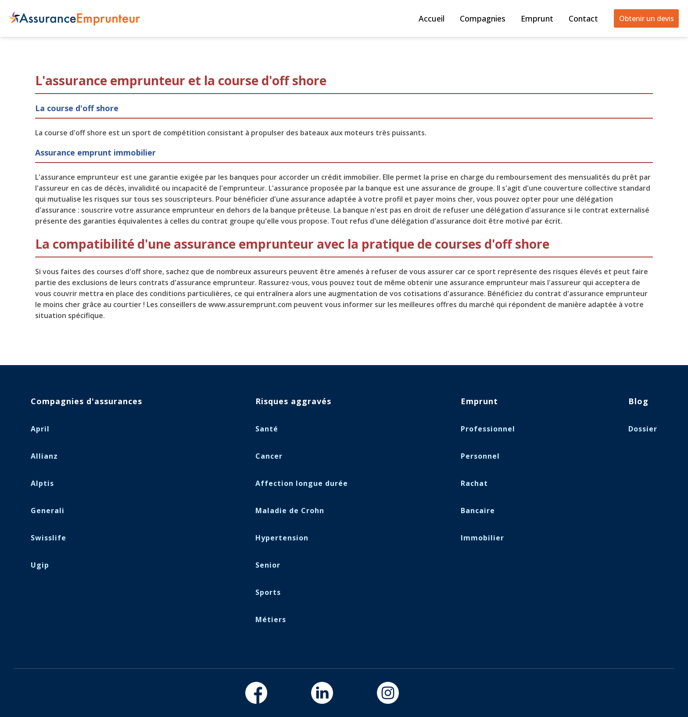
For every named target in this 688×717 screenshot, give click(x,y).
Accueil (431, 18)
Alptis (42, 483)
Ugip (40, 565)
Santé (266, 429)
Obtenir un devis (646, 18)
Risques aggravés (293, 401)
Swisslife (48, 538)
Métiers (270, 619)
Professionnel (488, 429)
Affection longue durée (301, 483)
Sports (268, 592)
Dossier (642, 429)
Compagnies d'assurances (86, 401)
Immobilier (482, 538)
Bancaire (478, 510)
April (40, 429)
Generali (47, 510)
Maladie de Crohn (289, 510)
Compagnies (482, 18)
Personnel (480, 456)
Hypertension (281, 538)
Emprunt (537, 18)
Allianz (44, 456)
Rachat (474, 483)
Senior (267, 565)
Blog (638, 401)
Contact (583, 18)
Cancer (269, 456)
